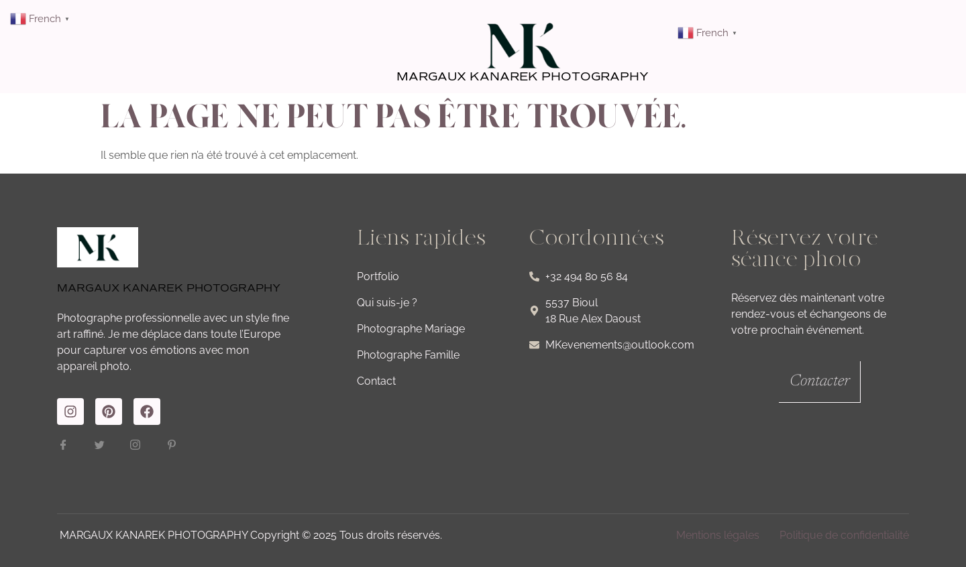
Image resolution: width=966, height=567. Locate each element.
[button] (875, 29)
